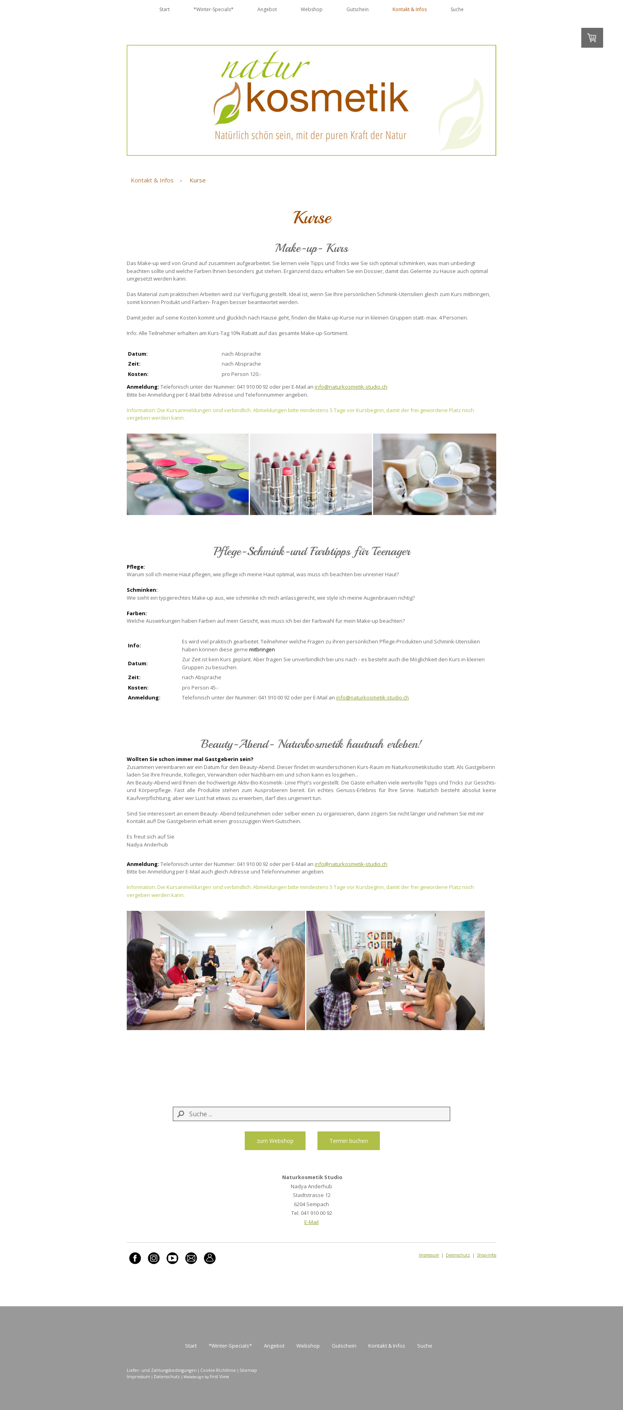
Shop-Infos (486, 1255)
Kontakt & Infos (410, 9)
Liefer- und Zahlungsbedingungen (162, 1370)
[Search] (311, 1114)
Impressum (429, 1255)
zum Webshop (275, 1141)
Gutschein (357, 9)
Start (164, 9)
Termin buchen (348, 1141)
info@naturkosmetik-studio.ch (351, 386)
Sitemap (248, 1370)
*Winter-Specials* (213, 9)
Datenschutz (458, 1255)
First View (219, 1376)
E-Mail (311, 1222)
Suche (457, 9)
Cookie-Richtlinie (218, 1370)
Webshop (312, 9)
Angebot (267, 9)
